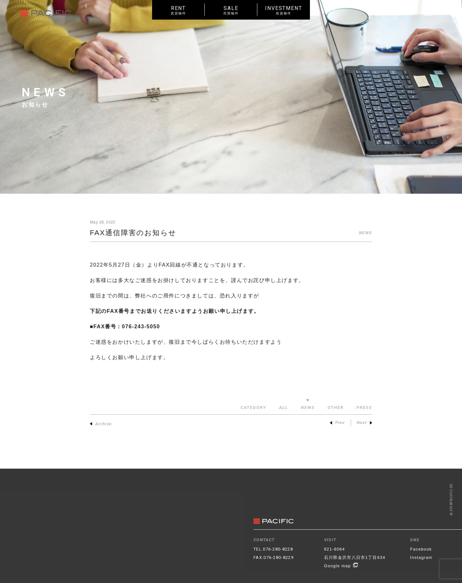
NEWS (365, 232)
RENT (178, 10)
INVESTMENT (283, 10)
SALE (231, 10)
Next (364, 422)
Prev (337, 422)
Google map (341, 565)
